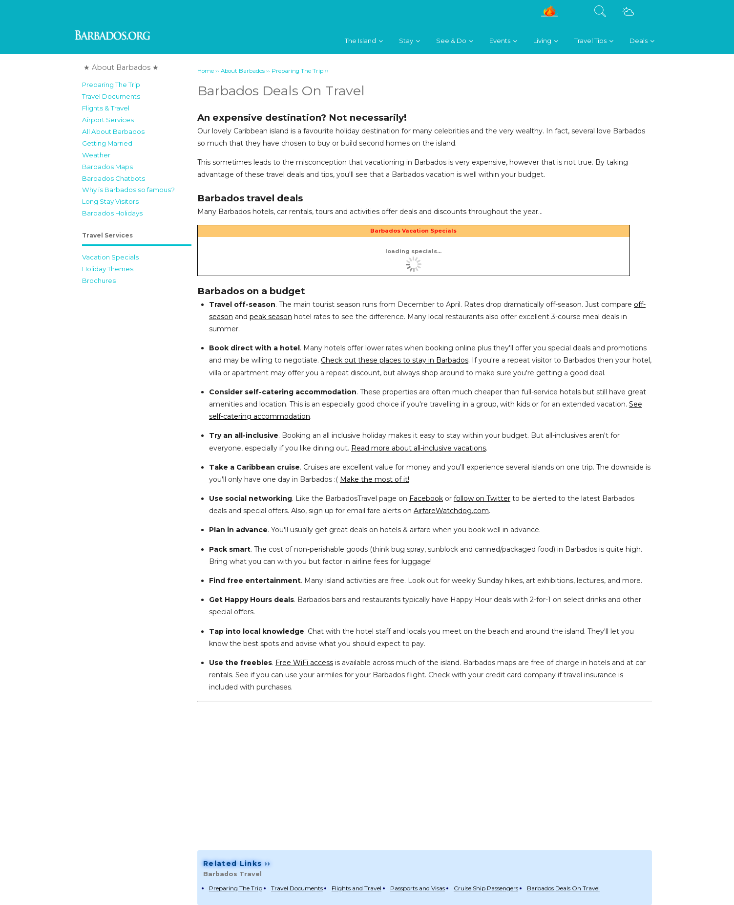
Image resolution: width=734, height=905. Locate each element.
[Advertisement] (136, 436)
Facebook (426, 498)
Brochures (99, 280)
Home (205, 70)
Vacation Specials (110, 257)
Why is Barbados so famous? (128, 190)
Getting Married (107, 143)
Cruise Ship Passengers (486, 888)
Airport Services (108, 120)
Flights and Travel (356, 888)
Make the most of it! (374, 479)
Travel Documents (111, 96)
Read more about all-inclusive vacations (418, 448)
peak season (271, 316)
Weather (96, 155)
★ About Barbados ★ (121, 67)
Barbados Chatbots (113, 178)
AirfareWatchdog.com (451, 510)
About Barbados (243, 70)
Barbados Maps (107, 167)
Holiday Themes (107, 269)
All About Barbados (113, 131)
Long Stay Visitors (110, 201)
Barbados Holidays (112, 213)
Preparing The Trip (111, 84)
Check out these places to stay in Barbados (394, 360)
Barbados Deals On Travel (563, 888)
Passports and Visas (417, 888)
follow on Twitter (482, 498)
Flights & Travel (105, 108)
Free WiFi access (304, 662)
